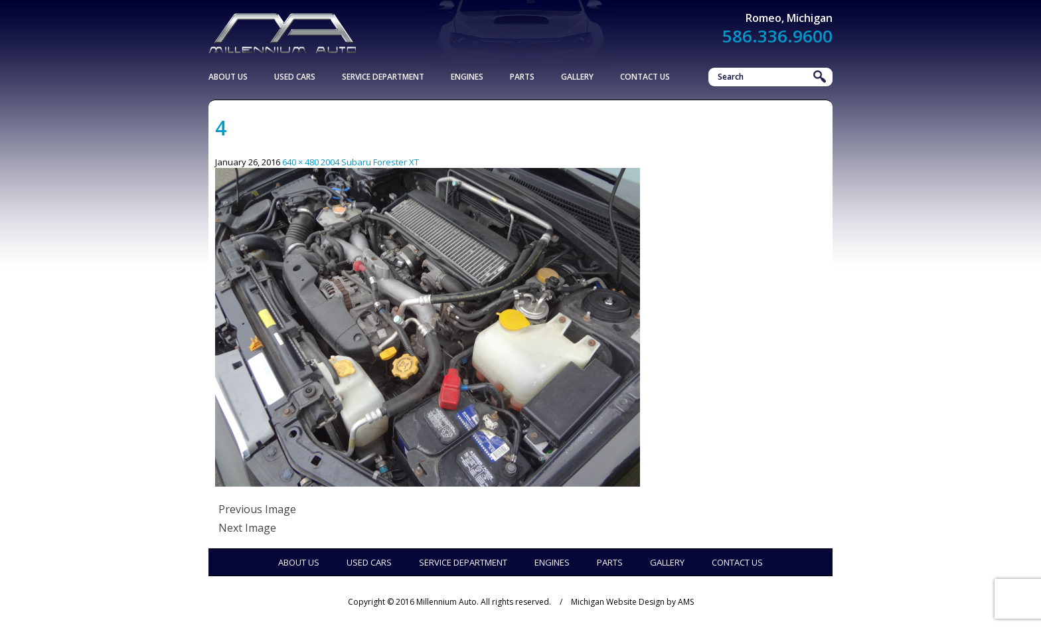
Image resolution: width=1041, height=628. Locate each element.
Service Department (383, 76)
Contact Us (645, 76)
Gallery (577, 76)
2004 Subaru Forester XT (370, 162)
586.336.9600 (777, 36)
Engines (467, 76)
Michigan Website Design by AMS (632, 601)
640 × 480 (300, 162)
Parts (522, 76)
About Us (228, 76)
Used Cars (294, 76)
